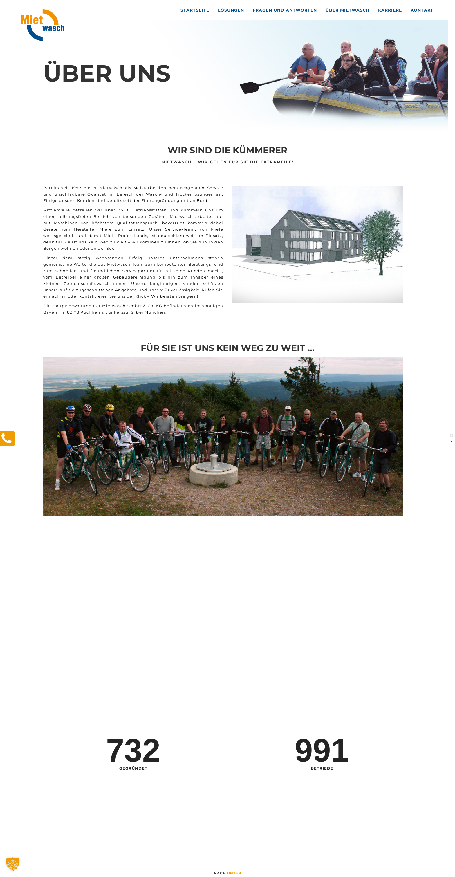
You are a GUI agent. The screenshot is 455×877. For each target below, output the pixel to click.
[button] (13, 864)
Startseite (194, 10)
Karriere (390, 10)
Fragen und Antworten (285, 10)
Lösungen (231, 10)
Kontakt (422, 10)
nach (227, 873)
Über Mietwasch (347, 10)
